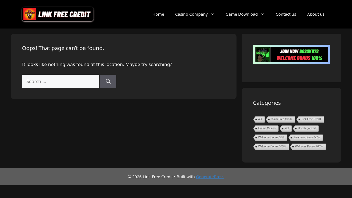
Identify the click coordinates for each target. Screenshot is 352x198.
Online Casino (267, 128)
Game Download (248, 14)
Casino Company (197, 14)
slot (287, 128)
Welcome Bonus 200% (309, 146)
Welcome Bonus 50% (306, 137)
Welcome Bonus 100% (272, 146)
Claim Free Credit (281, 119)
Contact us (286, 14)
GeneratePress (210, 176)
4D (260, 119)
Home (158, 14)
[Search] (108, 81)
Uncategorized (306, 128)
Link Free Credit (311, 119)
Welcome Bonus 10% (271, 137)
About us (315, 14)
